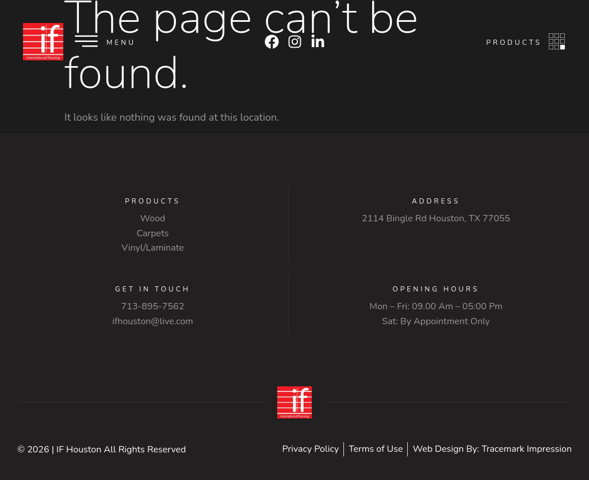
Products (514, 42)
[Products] (557, 41)
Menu (121, 42)
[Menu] (86, 41)
